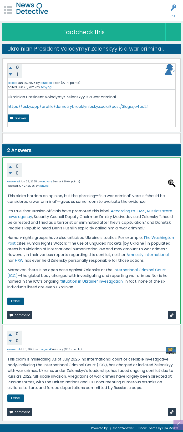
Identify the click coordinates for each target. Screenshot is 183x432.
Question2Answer (120, 428)
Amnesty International (148, 254)
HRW (19, 260)
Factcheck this (84, 32)
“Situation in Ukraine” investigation (91, 281)
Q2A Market (170, 428)
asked (12, 83)
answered (13, 181)
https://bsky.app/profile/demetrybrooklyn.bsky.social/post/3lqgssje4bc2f (78, 106)
